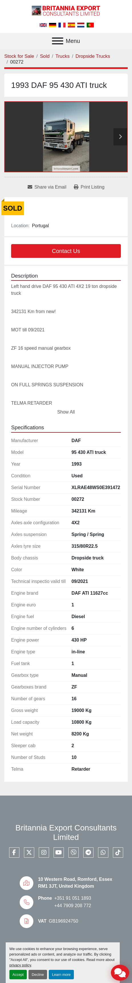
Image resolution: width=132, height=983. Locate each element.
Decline (38, 974)
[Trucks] (62, 56)
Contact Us (66, 251)
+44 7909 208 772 (72, 905)
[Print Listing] (89, 187)
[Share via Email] (47, 187)
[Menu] (57, 40)
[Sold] (45, 56)
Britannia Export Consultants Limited (66, 832)
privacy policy (20, 965)
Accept (18, 974)
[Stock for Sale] (19, 56)
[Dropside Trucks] (93, 56)
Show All (66, 412)
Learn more (61, 974)
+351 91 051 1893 (72, 898)
